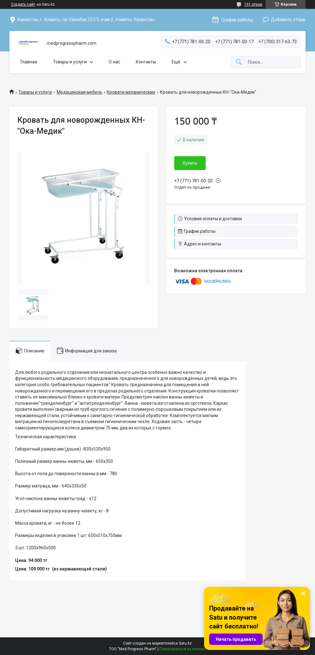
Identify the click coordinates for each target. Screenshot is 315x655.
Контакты (146, 61)
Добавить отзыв (288, 19)
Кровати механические (131, 92)
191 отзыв (253, 4)
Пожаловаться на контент (182, 649)
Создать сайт (23, 4)
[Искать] (238, 62)
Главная (28, 61)
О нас (114, 61)
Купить (190, 163)
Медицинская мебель (79, 92)
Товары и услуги (70, 61)
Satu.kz (185, 643)
